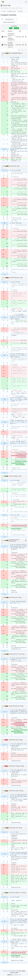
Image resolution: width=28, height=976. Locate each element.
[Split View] (22, 50)
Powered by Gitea (7, 971)
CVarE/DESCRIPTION (14, 53)
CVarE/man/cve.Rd (14, 597)
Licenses (16, 974)
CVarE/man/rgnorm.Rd (15, 739)
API (19, 974)
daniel (5, 5)
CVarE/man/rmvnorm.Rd (15, 790)
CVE (9, 5)
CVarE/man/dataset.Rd (15, 706)
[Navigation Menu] (26, 2)
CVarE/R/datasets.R (15, 277)
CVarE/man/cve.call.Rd (16, 654)
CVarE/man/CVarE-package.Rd (14, 540)
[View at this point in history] (25, 37)
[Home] (3, 2)
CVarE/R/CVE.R (13, 166)
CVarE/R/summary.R (14, 476)
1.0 (11, 28)
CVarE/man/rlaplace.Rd (15, 766)
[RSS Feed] (2, 8)
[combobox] (10, 19)
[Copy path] (21, 53)
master (16, 28)
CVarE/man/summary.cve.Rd (16, 892)
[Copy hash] (23, 37)
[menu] (13, 19)
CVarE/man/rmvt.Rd (14, 827)
